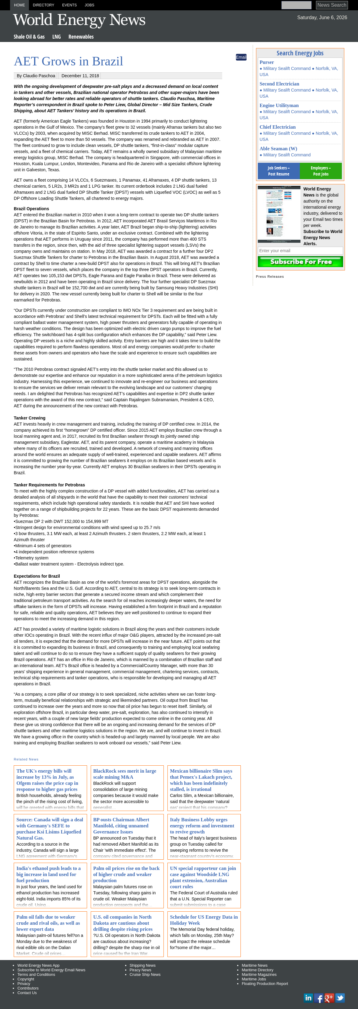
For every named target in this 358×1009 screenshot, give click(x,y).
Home (19, 5)
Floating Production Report (265, 983)
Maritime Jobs (254, 979)
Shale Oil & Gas (29, 36)
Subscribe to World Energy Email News (51, 970)
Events (69, 5)
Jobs (89, 5)
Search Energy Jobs (300, 53)
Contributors (28, 988)
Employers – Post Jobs (321, 171)
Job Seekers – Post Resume (279, 171)
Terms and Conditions (36, 974)
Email (241, 57)
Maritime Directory (257, 970)
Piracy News (140, 970)
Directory (43, 5)
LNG (56, 36)
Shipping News (143, 965)
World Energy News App (38, 965)
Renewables (81, 36)
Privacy (23, 983)
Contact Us (27, 992)
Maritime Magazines (259, 974)
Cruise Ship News (145, 974)
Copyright (25, 979)
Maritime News (255, 965)
